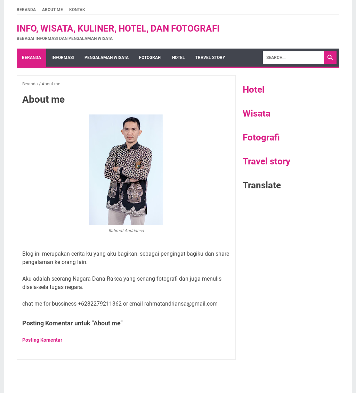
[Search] (293, 57)
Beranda (26, 9)
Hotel (254, 89)
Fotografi (261, 137)
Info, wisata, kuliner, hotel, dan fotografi (118, 28)
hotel (178, 57)
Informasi (62, 57)
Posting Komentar (42, 340)
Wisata (256, 113)
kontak (77, 9)
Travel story (210, 57)
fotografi (150, 57)
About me (52, 9)
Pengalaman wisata (106, 57)
